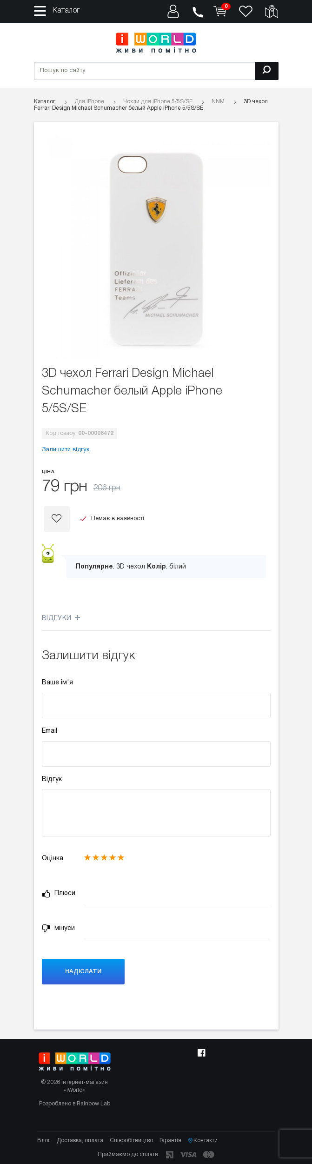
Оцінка (52, 859)
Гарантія (170, 1140)
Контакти (203, 1141)
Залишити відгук (66, 450)
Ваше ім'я (57, 683)
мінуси (58, 928)
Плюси (58, 894)
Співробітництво (131, 1140)
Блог (43, 1140)
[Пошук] (267, 71)
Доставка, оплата (80, 1140)
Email (49, 731)
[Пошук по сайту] (156, 71)
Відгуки (61, 618)
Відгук (52, 779)
